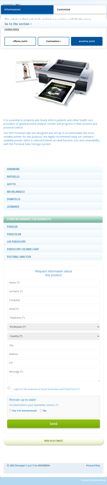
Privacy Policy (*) (71, 389)
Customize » (53, 41)
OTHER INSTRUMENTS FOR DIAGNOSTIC (29, 219)
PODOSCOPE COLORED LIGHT (23, 249)
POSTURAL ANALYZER (19, 257)
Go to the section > (18, 23)
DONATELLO (13, 199)
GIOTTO (11, 184)
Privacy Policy (93, 465)
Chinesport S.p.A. (23, 465)
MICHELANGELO (16, 192)
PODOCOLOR (14, 234)
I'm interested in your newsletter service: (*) (33, 405)
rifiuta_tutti (20, 41)
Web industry (99, 480)
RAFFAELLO (13, 177)
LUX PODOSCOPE (16, 242)
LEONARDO (13, 207)
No (45, 410)
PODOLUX (12, 227)
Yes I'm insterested (24, 410)
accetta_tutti (87, 41)
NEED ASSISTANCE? (53, 440)
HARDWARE (13, 169)
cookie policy (11, 29)
